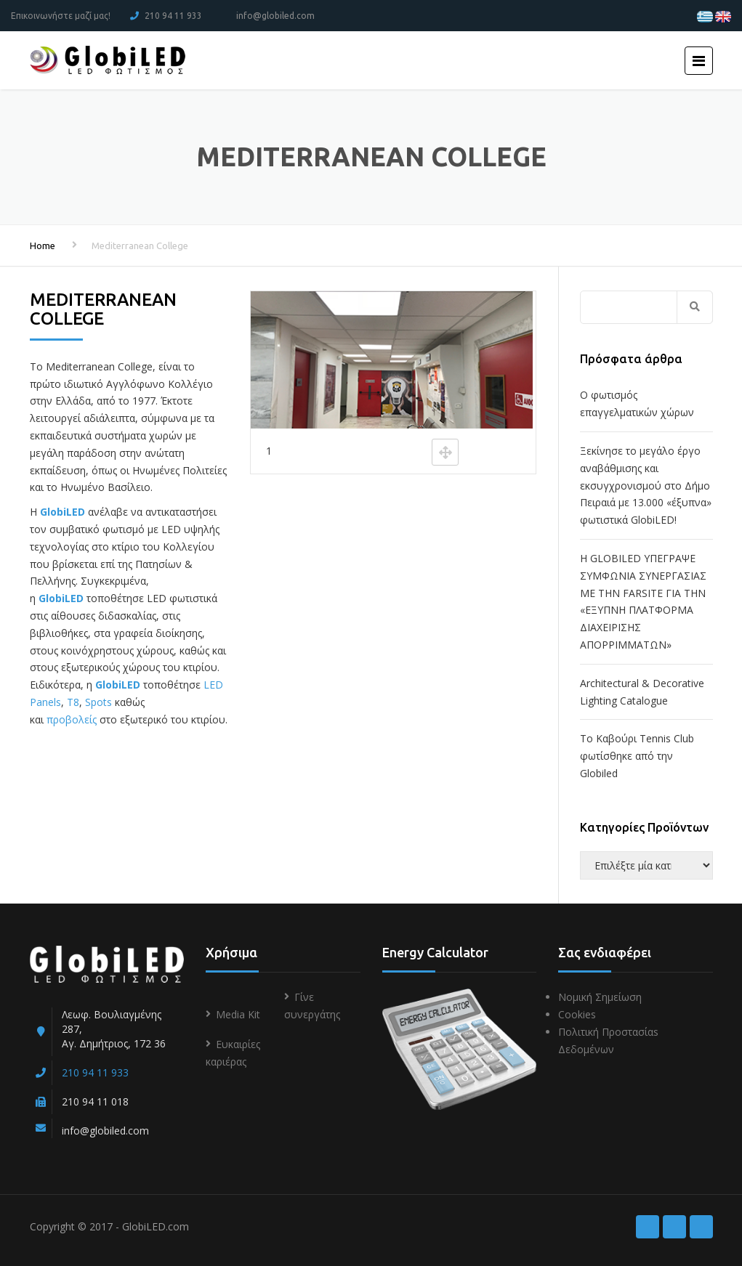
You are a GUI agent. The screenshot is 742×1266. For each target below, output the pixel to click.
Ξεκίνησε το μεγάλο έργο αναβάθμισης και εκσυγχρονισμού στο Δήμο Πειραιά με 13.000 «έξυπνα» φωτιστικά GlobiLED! (645, 485)
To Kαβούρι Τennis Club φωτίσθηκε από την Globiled (637, 755)
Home (42, 245)
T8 (73, 702)
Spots (98, 702)
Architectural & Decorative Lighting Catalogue (642, 691)
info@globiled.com (275, 15)
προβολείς (72, 719)
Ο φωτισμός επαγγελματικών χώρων (637, 403)
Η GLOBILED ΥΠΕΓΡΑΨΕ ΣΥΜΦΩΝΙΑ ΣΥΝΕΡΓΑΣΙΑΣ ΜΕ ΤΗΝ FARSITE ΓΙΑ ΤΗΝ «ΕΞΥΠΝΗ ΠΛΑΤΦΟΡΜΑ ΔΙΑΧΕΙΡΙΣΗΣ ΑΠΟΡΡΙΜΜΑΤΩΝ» (643, 601)
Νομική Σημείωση (600, 997)
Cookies (577, 1014)
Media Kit (238, 1014)
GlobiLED (62, 512)
